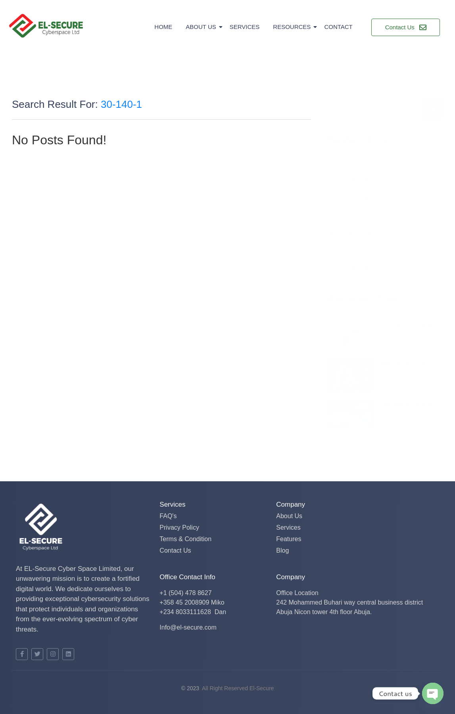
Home (163, 26)
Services (245, 26)
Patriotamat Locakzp (406, 324)
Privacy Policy (179, 527)
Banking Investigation (357, 179)
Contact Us (175, 550)
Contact (338, 26)
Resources (293, 26)
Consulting (342, 215)
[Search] (374, 108)
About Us (202, 26)
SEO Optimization (352, 232)
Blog (282, 550)
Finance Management (357, 162)
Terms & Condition (185, 539)
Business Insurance (354, 197)
